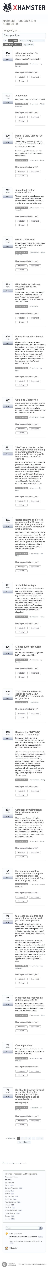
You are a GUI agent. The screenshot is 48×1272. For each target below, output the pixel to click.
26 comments (34, 252)
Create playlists (23, 1045)
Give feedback (15, 1234)
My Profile (8, 1199)
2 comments (34, 417)
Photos (7, 1205)
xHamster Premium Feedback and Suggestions (25, 1241)
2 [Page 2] (22, 1138)
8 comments (34, 306)
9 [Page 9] (41, 1138)
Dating (43, 780)
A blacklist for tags (25, 585)
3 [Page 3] (25, 1138)
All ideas (8, 1180)
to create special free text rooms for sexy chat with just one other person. (29, 918)
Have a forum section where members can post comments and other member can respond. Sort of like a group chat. (30, 876)
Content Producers (11, 1188)
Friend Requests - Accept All (29, 337)
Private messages (11, 1210)
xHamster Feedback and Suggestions (23, 1237)
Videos (42, 160)
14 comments (34, 1015)
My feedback (28, 45)
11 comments (34, 208)
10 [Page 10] (20, 1142)
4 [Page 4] (29, 1138)
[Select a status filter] (12, 45)
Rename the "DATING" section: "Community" (27, 733)
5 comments (34, 660)
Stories (7, 1216)
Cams (7, 1185)
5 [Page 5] (33, 1138)
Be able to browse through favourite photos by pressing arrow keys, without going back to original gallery (29, 1094)
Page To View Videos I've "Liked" (28, 137)
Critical (23, 81)
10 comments (34, 702)
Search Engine (10, 1213)
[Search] (41, 1227)
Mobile (7, 1194)
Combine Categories (26, 400)
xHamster (13, 1248)
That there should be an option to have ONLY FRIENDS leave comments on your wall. (29, 695)
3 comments (34, 617)
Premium (8, 1208)
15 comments (34, 553)
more (24, 775)
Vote (7, 59)
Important (36, 77)
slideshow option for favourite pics (26, 54)
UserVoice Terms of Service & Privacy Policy (32, 1264)
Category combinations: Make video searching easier (28, 812)
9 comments (34, 104)
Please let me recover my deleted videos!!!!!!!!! (29, 999)
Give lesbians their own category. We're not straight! (28, 286)
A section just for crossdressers (24, 191)
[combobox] (22, 1228)
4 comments (34, 160)
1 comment (33, 488)
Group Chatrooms (25, 239)
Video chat (21, 95)
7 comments (34, 368)
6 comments (34, 64)
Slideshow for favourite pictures (28, 648)
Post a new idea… (11, 1177)
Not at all (23, 77)
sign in (23, 1163)
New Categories (10, 1202)
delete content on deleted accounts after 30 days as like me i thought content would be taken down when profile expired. (30, 524)
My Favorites (9, 1196)
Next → (26, 1142)
